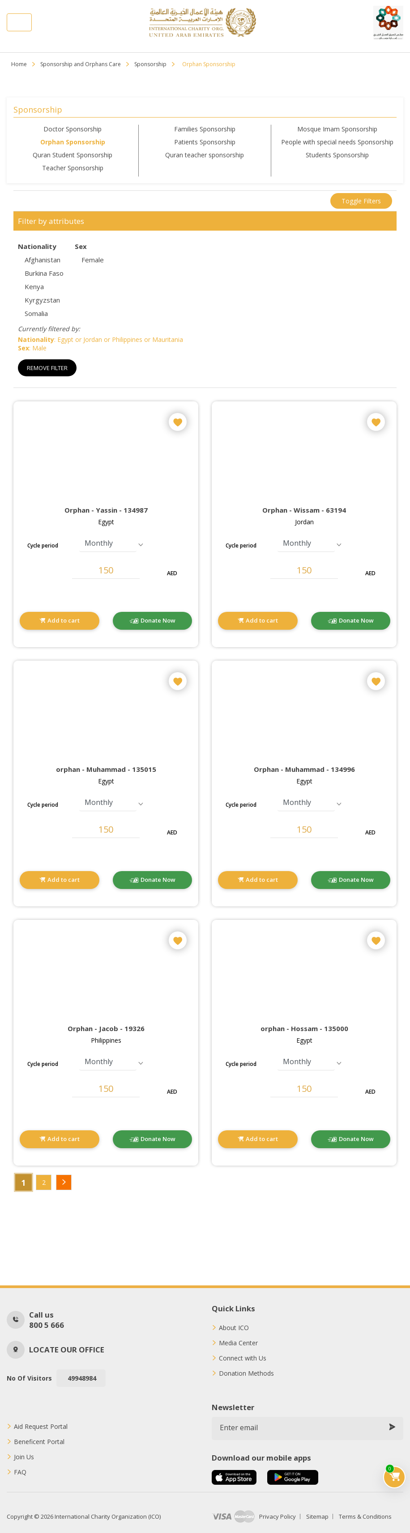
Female (92, 259)
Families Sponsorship (204, 129)
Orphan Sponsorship (72, 142)
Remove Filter (47, 368)
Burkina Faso (44, 273)
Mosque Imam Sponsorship (337, 129)
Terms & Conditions (365, 1516)
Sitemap (317, 1516)
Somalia (36, 313)
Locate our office (66, 1349)
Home (19, 64)
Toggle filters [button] (361, 201)
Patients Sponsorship (204, 142)
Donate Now (158, 620)
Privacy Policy (277, 1516)
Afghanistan (42, 259)
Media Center (238, 1343)
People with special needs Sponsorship (337, 142)
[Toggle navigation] (19, 22)
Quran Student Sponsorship (72, 155)
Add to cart (63, 620)
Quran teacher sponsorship (204, 155)
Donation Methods (246, 1373)
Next (64, 1182)
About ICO (234, 1328)
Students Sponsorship (337, 155)
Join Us (24, 1457)
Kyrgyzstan (42, 299)
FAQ (20, 1472)
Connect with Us (242, 1358)
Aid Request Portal (41, 1427)
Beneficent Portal (39, 1442)
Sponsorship (150, 64)
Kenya (34, 286)
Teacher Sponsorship (72, 168)
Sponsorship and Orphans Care (80, 64)
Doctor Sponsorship (72, 129)
